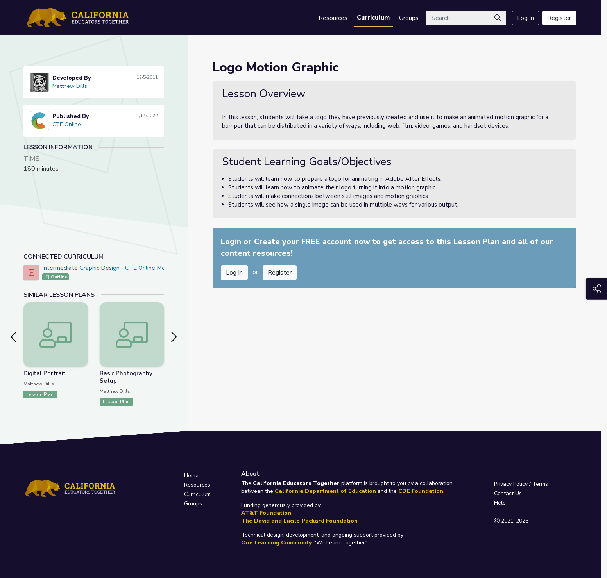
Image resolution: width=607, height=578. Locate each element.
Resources (333, 18)
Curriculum (373, 17)
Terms (540, 484)
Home (191, 475)
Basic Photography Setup (126, 377)
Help (500, 503)
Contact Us (508, 493)
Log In (525, 18)
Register (559, 18)
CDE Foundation (420, 491)
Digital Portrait (44, 373)
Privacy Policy (511, 484)
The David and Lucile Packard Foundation (299, 520)
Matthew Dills (69, 86)
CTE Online (66, 124)
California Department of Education (325, 491)
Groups (409, 18)
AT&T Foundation (266, 513)
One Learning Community (276, 542)
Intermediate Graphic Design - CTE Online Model (108, 268)
